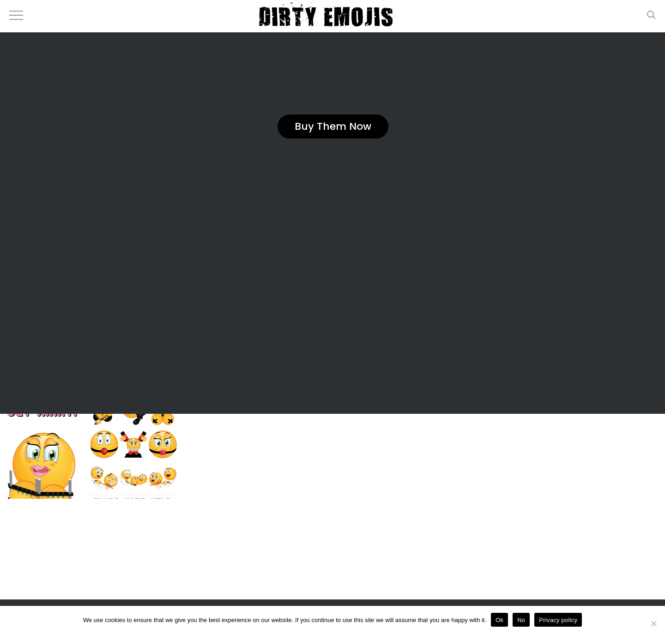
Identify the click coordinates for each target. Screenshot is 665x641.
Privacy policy (558, 620)
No (521, 620)
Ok (499, 620)
